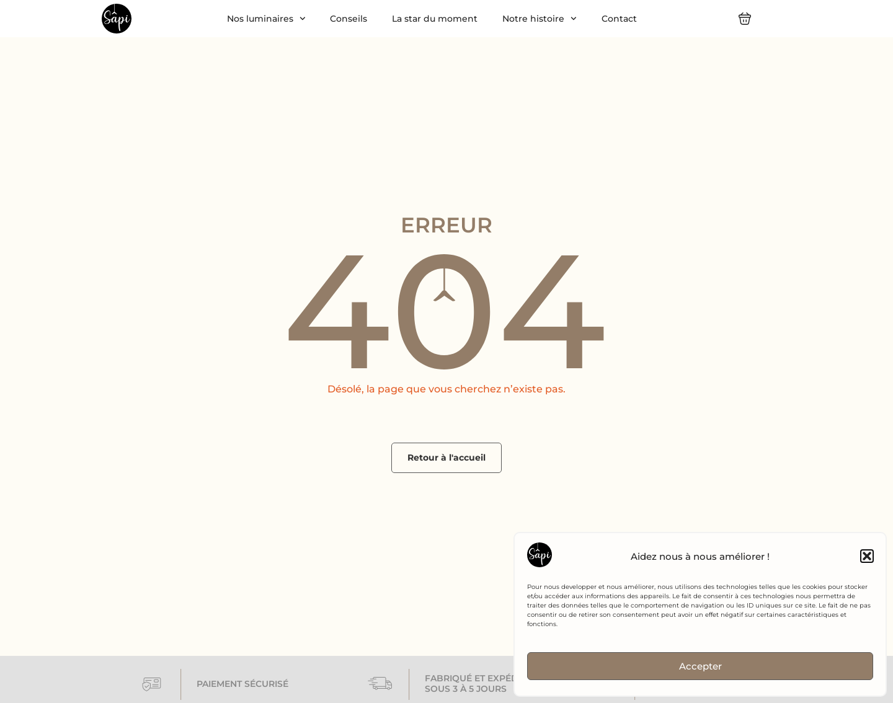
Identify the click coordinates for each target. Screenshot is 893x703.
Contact (619, 18)
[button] (867, 556)
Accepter (700, 666)
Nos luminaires (266, 18)
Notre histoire (539, 18)
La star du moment (435, 18)
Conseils (348, 18)
